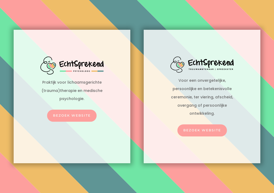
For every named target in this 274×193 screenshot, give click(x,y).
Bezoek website (72, 115)
